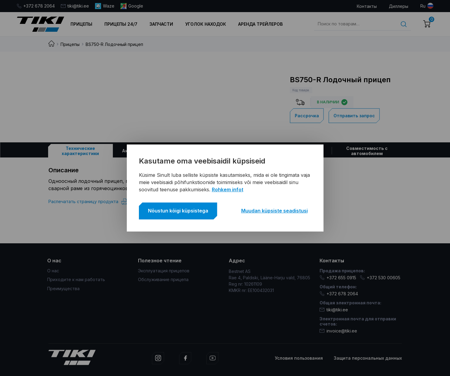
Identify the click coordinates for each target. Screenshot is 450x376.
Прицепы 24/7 (120, 24)
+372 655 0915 (338, 277)
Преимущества (63, 288)
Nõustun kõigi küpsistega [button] (178, 211)
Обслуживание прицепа (163, 279)
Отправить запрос (354, 115)
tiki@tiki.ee (75, 5)
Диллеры (398, 6)
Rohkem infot (227, 189)
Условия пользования (299, 358)
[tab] (80, 150)
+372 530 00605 (380, 277)
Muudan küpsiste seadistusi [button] (274, 211)
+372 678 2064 (36, 5)
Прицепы (81, 24)
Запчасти (161, 24)
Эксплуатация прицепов (163, 270)
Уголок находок (205, 24)
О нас (53, 270)
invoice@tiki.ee (338, 330)
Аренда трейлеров (260, 24)
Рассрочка (307, 115)
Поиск (403, 24)
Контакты (367, 6)
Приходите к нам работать (76, 279)
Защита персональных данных (368, 358)
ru (422, 5)
